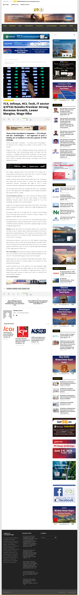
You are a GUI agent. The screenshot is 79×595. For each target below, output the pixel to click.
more (47, 119)
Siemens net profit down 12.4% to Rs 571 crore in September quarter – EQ (66, 205)
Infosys (24, 288)
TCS (28, 288)
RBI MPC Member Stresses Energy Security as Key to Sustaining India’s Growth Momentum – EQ (29, 1)
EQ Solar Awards (51, 26)
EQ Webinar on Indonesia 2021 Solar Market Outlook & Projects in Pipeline (68, 383)
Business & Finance (9, 100)
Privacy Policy (25, 4)
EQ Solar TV (39, 26)
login (7, 4)
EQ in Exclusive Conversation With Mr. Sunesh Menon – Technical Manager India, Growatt (67, 133)
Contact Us (14, 4)
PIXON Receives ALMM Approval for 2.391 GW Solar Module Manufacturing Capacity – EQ (30, 582)
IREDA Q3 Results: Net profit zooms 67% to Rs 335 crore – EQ (67, 189)
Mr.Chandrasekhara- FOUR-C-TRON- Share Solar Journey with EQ (68, 273)
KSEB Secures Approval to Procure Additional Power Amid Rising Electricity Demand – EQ (42, 340)
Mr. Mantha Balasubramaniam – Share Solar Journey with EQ (67, 280)
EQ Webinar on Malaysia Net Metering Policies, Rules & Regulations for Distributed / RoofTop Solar (67, 411)
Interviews (63, 26)
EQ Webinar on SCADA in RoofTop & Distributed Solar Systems (67, 390)
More (71, 26)
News (20, 26)
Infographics (29, 26)
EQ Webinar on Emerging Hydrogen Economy (66, 403)
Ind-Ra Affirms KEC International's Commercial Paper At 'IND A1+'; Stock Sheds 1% (38, 301)
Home (4, 26)
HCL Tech (15, 288)
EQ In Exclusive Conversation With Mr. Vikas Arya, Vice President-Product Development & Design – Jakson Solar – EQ (68, 111)
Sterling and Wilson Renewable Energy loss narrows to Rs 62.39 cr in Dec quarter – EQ (67, 197)
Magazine (13, 26)
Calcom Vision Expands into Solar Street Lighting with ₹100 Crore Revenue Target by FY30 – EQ (10, 335)
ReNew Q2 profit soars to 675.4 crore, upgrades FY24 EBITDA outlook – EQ (67, 212)
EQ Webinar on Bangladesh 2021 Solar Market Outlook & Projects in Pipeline (68, 397)
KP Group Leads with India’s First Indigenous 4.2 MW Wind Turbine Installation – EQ (26, 341)
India (15, 1)
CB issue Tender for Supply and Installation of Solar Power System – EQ (67, 335)
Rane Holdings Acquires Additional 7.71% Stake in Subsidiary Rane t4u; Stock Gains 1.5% (15, 302)
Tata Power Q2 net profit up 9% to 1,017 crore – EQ (67, 217)
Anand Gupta (25, 100)
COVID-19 (9, 288)
